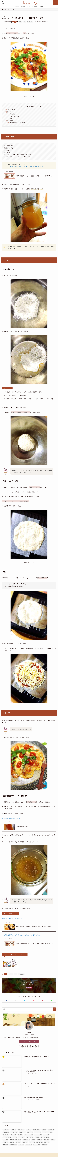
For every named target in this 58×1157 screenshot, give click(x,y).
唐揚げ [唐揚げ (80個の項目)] (46, 1139)
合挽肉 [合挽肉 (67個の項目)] (39, 1139)
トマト (20, 21)
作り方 (9, 112)
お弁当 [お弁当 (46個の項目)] (13, 1129)
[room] (30, 1046)
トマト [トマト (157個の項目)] (21, 1137)
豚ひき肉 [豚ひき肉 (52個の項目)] (39, 1142)
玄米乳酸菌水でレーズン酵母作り (18, 122)
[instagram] (25, 1046)
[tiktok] (28, 1046)
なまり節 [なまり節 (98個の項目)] (51, 1129)
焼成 (11, 118)
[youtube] (36, 1046)
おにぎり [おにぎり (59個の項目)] (6, 1129)
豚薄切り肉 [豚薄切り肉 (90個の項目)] (13, 1144)
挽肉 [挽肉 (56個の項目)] (12, 1142)
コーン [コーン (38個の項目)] (13, 1134)
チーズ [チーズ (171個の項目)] (46, 1134)
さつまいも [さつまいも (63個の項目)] (36, 1129)
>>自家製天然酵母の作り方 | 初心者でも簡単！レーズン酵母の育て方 (27, 166)
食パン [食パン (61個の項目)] (21, 1144)
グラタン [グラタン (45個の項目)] (6, 1134)
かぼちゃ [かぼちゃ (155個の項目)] (21, 1129)
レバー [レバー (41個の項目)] (5, 1139)
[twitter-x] (23, 1046)
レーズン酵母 (29, 21)
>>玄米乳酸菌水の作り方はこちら (11, 818)
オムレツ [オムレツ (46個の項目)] (22, 1132)
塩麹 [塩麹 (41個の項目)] (53, 1139)
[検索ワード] (29, 1009)
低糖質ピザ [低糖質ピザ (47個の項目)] (26, 1139)
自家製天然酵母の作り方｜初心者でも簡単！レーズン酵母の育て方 (34, 176)
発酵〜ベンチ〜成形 (15, 116)
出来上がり (10, 120)
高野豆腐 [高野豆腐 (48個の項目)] (29, 1144)
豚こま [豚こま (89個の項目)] (32, 1142)
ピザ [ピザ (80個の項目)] (37, 1137)
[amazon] (38, 1046)
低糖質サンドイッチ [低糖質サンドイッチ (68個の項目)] (15, 1139)
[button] (6, 1000)
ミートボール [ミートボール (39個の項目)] (45, 1137)
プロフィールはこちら (29, 1041)
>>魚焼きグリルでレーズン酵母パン (12, 918)
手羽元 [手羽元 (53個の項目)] (5, 1142)
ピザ (15, 21)
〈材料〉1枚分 (11, 109)
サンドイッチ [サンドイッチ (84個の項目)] (29, 1134)
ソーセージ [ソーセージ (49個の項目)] (38, 1134)
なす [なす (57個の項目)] (44, 1129)
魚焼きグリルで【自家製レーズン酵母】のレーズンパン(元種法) (33, 926)
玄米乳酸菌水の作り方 (22, 826)
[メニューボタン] (55, 2)
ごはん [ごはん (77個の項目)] (28, 1129)
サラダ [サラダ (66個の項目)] (20, 1134)
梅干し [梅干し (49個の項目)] (18, 1142)
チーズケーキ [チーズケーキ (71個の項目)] (7, 1137)
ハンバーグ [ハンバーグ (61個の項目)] (29, 1137)
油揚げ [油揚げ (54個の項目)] (25, 1142)
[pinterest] (33, 1046)
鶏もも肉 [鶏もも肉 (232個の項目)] (36, 1144)
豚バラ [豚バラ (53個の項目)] (46, 1142)
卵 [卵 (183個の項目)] (33, 1139)
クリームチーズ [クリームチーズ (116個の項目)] (47, 1132)
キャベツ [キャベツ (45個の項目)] (38, 1132)
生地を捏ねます (14, 114)
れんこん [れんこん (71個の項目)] (6, 1132)
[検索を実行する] (54, 1009)
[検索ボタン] (2, 2)
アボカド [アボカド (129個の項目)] (14, 1132)
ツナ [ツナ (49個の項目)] (15, 1137)
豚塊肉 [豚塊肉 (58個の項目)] (5, 1144)
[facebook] (20, 1046)
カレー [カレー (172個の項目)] (30, 1132)
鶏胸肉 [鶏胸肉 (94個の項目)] (44, 1144)
